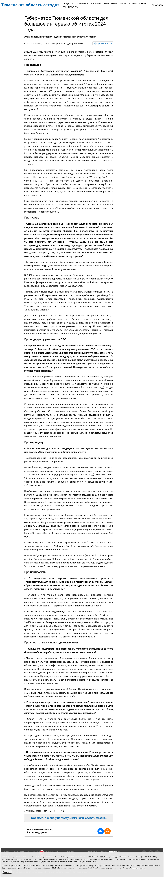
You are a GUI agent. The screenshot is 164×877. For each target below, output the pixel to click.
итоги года (48, 811)
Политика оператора (137, 868)
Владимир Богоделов (73, 43)
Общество (68, 3)
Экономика (110, 3)
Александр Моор (33, 811)
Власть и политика (32, 43)
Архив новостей (53, 851)
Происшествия (128, 3)
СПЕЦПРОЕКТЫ (70, 7)
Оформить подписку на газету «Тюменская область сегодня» (69, 818)
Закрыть (7, 872)
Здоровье (82, 3)
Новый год (59, 811)
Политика (96, 3)
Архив (142, 3)
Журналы (71, 851)
